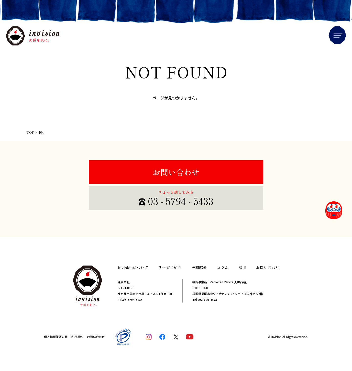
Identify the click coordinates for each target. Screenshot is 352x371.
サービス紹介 (170, 267)
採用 (242, 267)
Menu (337, 35)
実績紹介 (199, 267)
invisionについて (133, 267)
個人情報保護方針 (55, 337)
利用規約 (77, 337)
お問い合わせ (176, 172)
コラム (223, 267)
